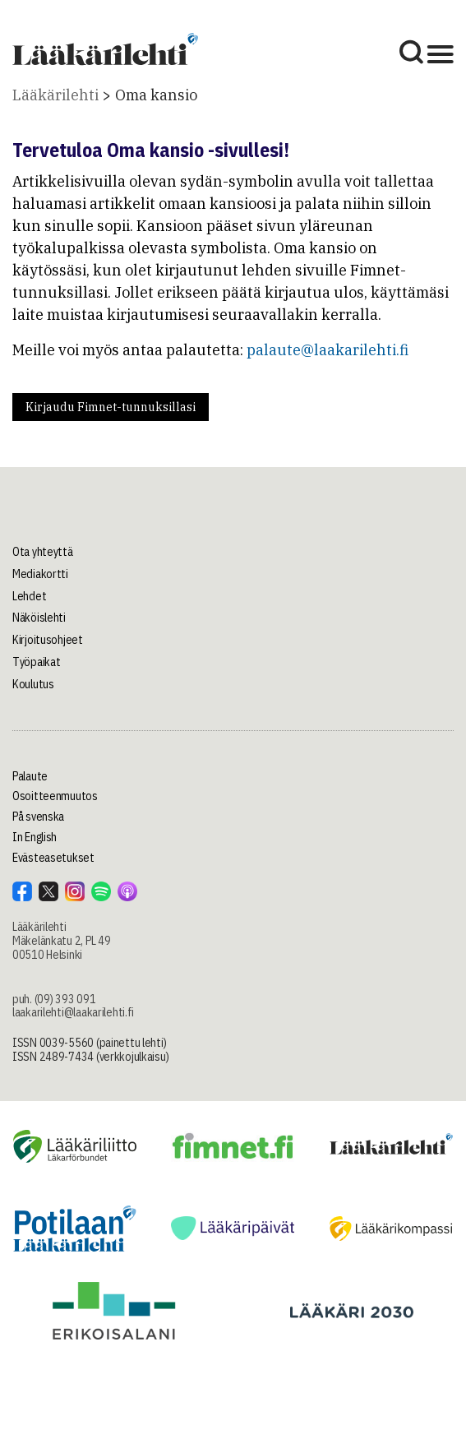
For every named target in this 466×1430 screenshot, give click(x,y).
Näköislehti (39, 617)
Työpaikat (36, 662)
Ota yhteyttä (42, 551)
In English (34, 837)
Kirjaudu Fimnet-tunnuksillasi (110, 407)
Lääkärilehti (55, 95)
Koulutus (33, 684)
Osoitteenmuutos (55, 796)
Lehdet (29, 596)
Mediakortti (40, 574)
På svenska (38, 816)
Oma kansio (156, 95)
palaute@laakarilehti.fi (327, 349)
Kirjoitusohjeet (47, 639)
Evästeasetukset (53, 857)
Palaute (30, 776)
